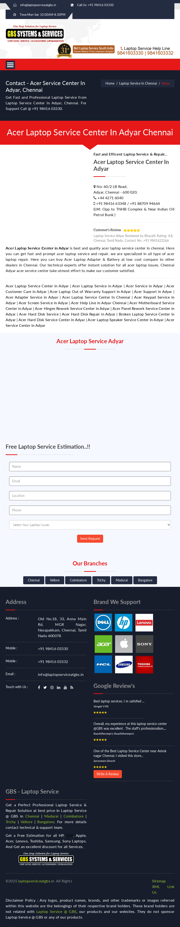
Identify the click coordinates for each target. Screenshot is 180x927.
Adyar (165, 83)
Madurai (122, 580)
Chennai (34, 580)
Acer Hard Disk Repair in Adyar (88, 314)
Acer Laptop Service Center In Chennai (96, 297)
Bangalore (145, 580)
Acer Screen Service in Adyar (43, 302)
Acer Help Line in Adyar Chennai (98, 302)
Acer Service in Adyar (144, 286)
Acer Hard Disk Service (39, 314)
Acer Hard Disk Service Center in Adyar (52, 319)
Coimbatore (78, 580)
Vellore (55, 580)
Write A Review (108, 774)
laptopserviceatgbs (34, 881)
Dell (69, 835)
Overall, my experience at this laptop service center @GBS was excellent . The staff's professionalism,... (130, 726)
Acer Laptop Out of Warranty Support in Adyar (90, 291)
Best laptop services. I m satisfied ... (119, 701)
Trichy (101, 580)
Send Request (90, 539)
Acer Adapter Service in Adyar (32, 297)
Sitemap (159, 881)
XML (156, 886)
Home (109, 83)
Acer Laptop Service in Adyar (97, 286)
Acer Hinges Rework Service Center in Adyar (72, 308)
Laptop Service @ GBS (56, 911)
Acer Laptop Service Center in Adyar (37, 248)
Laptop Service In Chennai (138, 83)
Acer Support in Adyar (153, 291)
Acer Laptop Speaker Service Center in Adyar (126, 319)
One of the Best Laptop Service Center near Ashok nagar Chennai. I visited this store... (130, 753)
